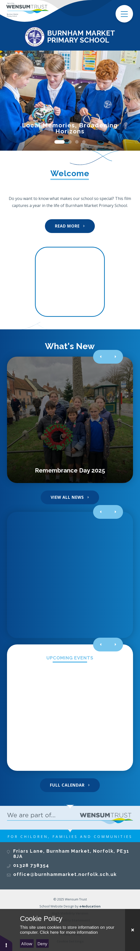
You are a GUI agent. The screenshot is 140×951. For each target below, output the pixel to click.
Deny (42, 943)
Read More (67, 226)
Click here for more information (69, 932)
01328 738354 (31, 865)
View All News (67, 497)
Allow (26, 943)
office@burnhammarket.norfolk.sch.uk (65, 874)
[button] (6, 943)
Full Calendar (67, 785)
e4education (90, 906)
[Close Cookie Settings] (132, 930)
